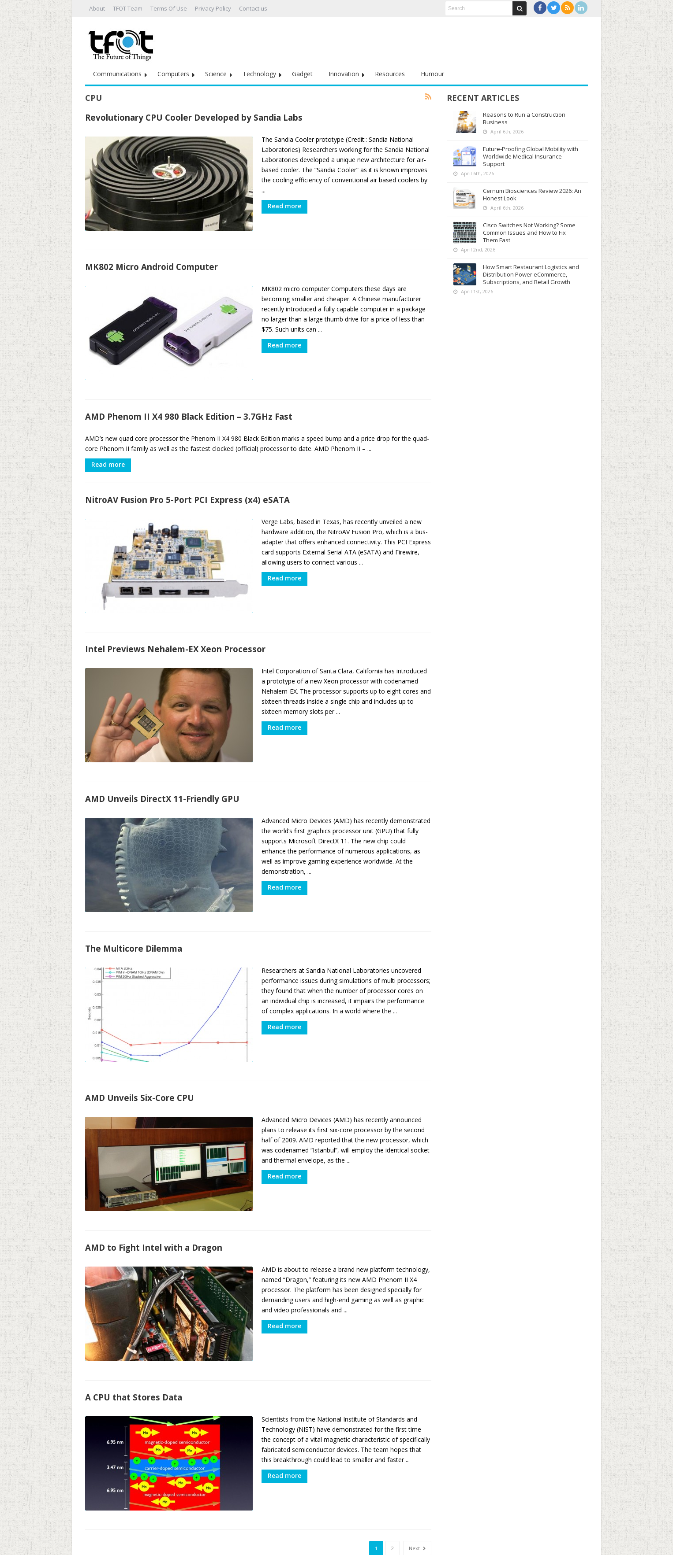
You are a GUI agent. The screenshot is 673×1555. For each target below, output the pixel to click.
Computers (173, 74)
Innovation (344, 74)
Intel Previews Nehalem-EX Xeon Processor (175, 637)
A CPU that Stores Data (133, 1366)
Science (216, 74)
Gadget (302, 74)
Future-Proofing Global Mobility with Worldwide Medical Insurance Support (530, 156)
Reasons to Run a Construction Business (524, 118)
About (97, 8)
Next (417, 1514)
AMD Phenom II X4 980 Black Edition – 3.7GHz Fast (188, 408)
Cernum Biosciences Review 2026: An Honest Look (532, 194)
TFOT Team (127, 8)
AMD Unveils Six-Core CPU (139, 1075)
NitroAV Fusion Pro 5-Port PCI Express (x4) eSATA (187, 492)
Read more (284, 206)
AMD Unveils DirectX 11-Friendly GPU (162, 783)
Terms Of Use (168, 8)
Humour (432, 74)
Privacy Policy (213, 8)
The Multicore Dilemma (133, 929)
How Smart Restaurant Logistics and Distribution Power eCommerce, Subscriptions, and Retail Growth (531, 274)
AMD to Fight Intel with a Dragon (153, 1220)
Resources (390, 74)
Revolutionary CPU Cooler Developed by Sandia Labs (194, 117)
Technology (259, 74)
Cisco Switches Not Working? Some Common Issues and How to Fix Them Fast (529, 232)
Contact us (253, 8)
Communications (117, 74)
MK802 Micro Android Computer (151, 263)
